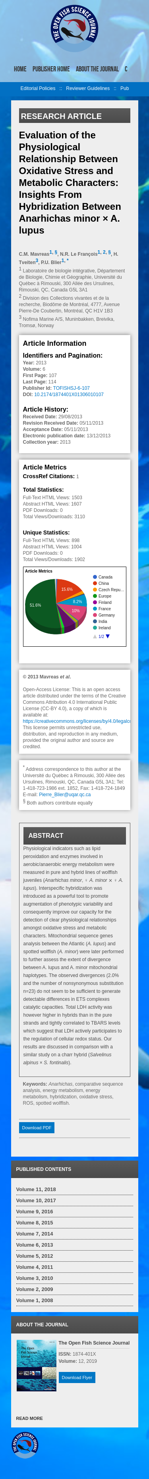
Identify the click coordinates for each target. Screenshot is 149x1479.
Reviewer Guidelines (88, 88)
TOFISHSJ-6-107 (71, 388)
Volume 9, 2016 (34, 1212)
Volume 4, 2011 (34, 1267)
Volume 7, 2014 (34, 1234)
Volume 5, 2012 (34, 1256)
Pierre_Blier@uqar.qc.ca (65, 794)
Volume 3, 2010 (34, 1278)
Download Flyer (77, 1377)
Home (20, 69)
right (132, 66)
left (16, 89)
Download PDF (37, 1127)
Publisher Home (51, 69)
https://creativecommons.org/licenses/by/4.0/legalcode (80, 721)
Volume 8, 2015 (34, 1223)
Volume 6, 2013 (34, 1245)
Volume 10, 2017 (36, 1200)
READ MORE (29, 1418)
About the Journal (97, 69)
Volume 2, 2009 (34, 1289)
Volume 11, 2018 (36, 1189)
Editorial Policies (38, 88)
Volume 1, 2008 (34, 1300)
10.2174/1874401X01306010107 (69, 394)
